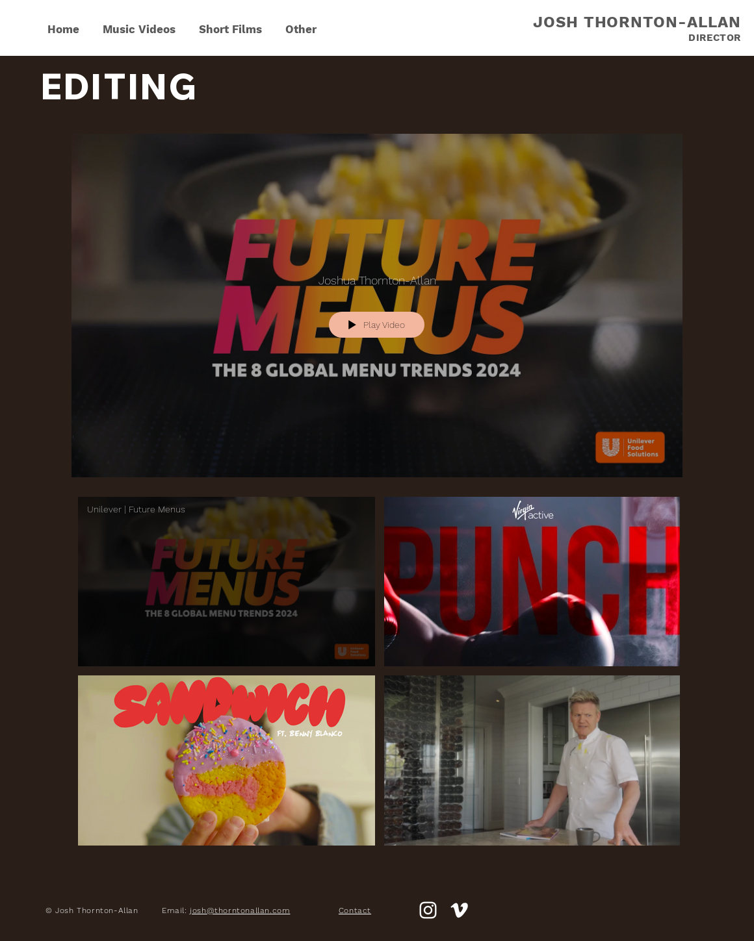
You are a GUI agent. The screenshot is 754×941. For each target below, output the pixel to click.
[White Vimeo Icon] (459, 910)
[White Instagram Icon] (428, 910)
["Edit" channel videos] (377, 677)
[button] (301, 23)
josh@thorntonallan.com (240, 910)
